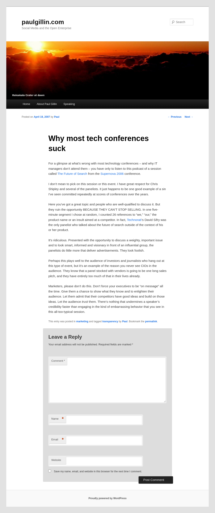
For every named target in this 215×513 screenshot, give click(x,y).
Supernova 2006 (112, 173)
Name (57, 419)
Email (57, 440)
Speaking (69, 104)
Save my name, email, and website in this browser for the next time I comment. (98, 471)
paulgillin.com (43, 21)
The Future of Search (72, 173)
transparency (110, 321)
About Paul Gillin (47, 104)
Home (26, 104)
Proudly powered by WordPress (107, 498)
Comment (58, 360)
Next (189, 116)
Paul (56, 116)
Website (56, 460)
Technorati (134, 220)
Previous (174, 116)
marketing (82, 321)
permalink (151, 321)
